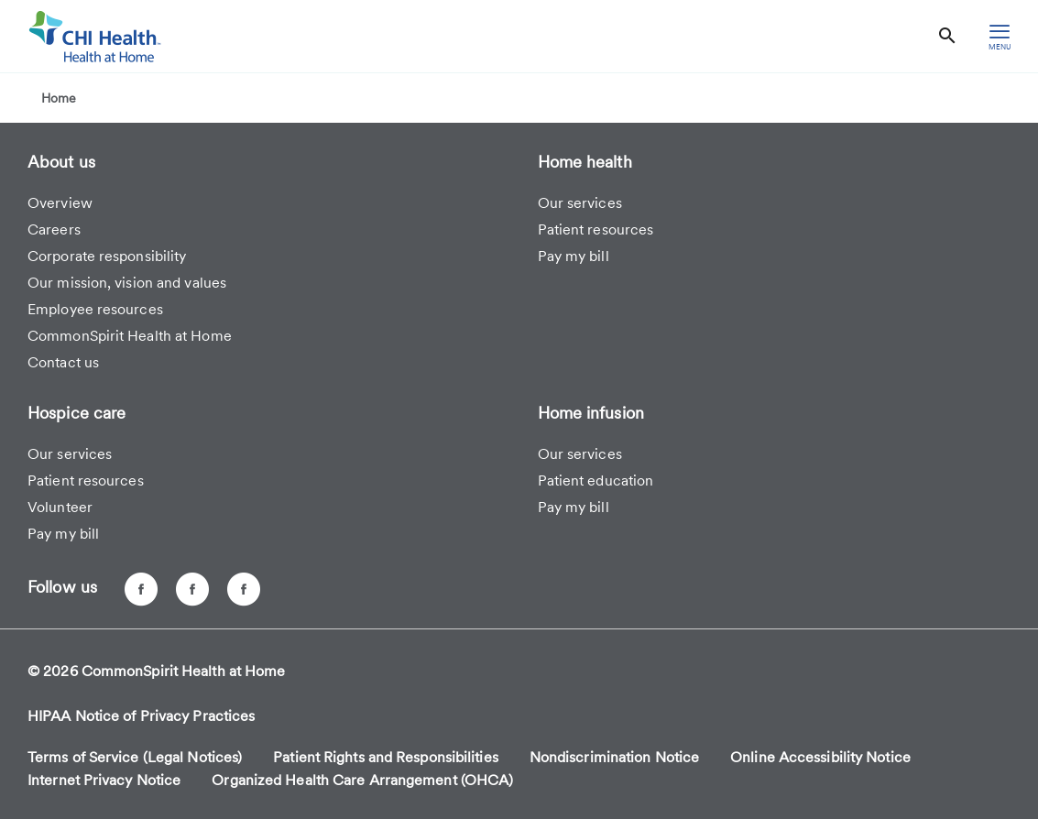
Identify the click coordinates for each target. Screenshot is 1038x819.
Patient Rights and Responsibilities (385, 757)
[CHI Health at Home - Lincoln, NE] (192, 589)
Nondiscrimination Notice (614, 757)
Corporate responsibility (106, 256)
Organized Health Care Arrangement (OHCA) (362, 780)
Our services (580, 203)
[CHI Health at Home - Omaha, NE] (141, 589)
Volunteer (60, 507)
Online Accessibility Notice (820, 757)
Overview (60, 203)
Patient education (596, 480)
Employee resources (95, 309)
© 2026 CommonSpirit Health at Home (156, 671)
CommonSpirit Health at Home (129, 335)
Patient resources (596, 229)
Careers (54, 229)
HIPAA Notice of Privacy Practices (141, 716)
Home (58, 98)
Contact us (63, 362)
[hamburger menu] (1000, 36)
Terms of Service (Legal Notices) (134, 757)
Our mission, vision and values (126, 282)
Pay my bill (573, 256)
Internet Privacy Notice (103, 780)
